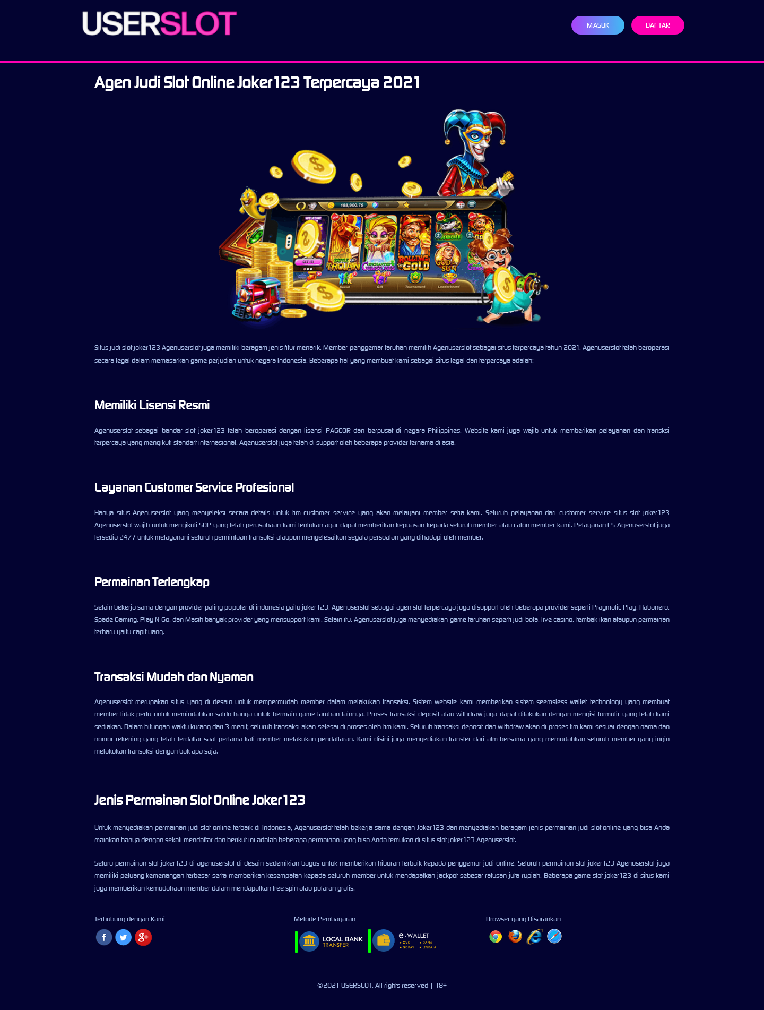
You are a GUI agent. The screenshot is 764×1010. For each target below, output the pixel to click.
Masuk (598, 25)
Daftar (658, 25)
